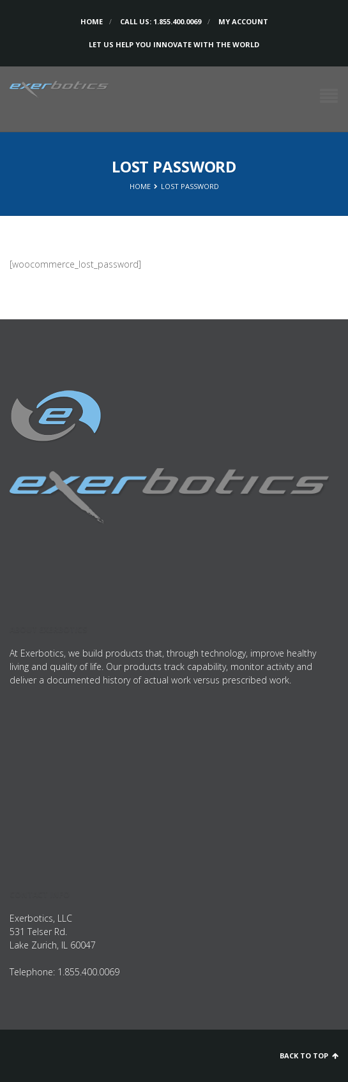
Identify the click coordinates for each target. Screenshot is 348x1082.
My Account (243, 21)
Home (91, 21)
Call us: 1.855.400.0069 (160, 21)
